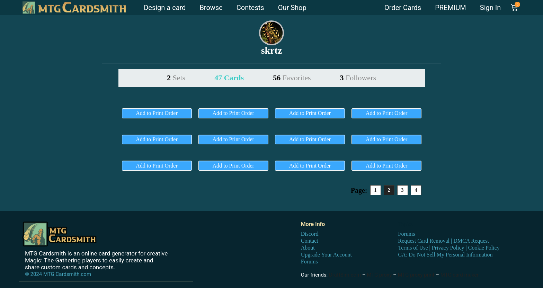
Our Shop (292, 7)
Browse (210, 7)
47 (229, 77)
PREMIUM (450, 7)
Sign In (490, 7)
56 (292, 77)
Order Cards (402, 7)
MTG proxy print (416, 275)
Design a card (165, 7)
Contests (250, 7)
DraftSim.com (345, 275)
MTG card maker (459, 275)
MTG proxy (379, 275)
